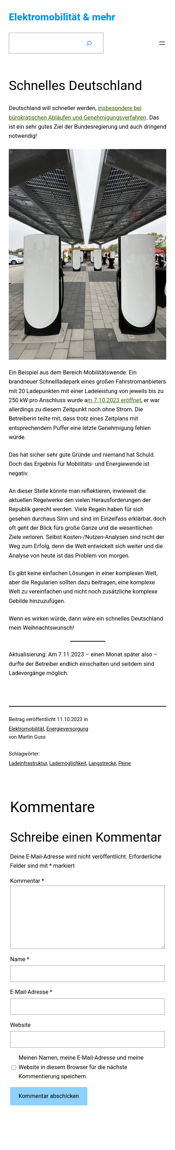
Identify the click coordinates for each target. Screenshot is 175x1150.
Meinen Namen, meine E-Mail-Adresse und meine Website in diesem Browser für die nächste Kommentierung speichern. (81, 1067)
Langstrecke (102, 763)
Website (20, 1025)
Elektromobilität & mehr (62, 17)
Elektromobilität (26, 729)
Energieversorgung (67, 729)
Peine (124, 763)
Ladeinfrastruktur (28, 763)
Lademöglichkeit (67, 763)
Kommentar (27, 881)
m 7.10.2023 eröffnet (114, 400)
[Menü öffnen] (162, 43)
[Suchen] (89, 43)
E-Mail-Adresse (31, 992)
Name (19, 959)
